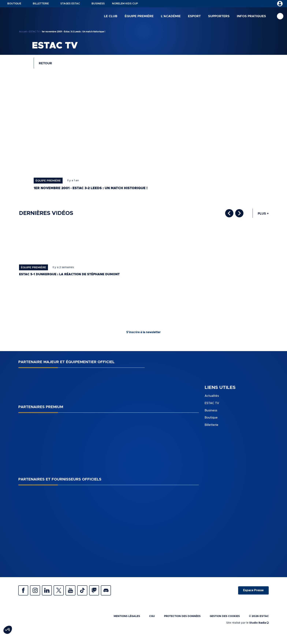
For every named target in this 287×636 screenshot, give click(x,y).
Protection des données (178, 619)
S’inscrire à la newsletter (143, 333)
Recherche (280, 16)
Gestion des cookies (224, 619)
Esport (194, 16)
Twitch (100, 592)
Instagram (36, 592)
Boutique (14, 3)
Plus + (263, 215)
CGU (147, 619)
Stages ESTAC (70, 3)
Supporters (219, 16)
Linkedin (49, 592)
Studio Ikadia (258, 625)
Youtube (75, 592)
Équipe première (139, 16)
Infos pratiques (251, 16)
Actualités (212, 397)
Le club (110, 16)
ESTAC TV (34, 32)
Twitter (62, 592)
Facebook (23, 592)
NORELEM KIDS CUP (125, 3)
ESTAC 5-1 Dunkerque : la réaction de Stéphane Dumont (72, 275)
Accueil (23, 32)
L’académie (171, 16)
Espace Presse (253, 592)
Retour (46, 64)
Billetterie (41, 3)
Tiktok (87, 592)
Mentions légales (120, 619)
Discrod (113, 592)
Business (98, 3)
